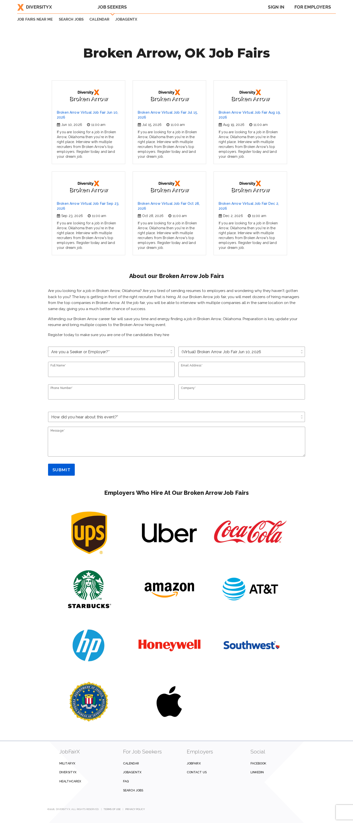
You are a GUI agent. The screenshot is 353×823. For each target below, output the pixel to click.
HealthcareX (70, 781)
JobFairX (194, 763)
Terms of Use (112, 809)
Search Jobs (133, 790)
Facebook (258, 763)
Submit (61, 469)
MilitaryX (67, 763)
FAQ (126, 781)
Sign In (276, 7)
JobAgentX (126, 19)
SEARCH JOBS (71, 19)
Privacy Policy (135, 809)
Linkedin (257, 772)
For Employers (312, 7)
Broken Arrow (88, 95)
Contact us (197, 772)
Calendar (99, 19)
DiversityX (34, 7)
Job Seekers (112, 7)
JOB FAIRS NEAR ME (35, 19)
